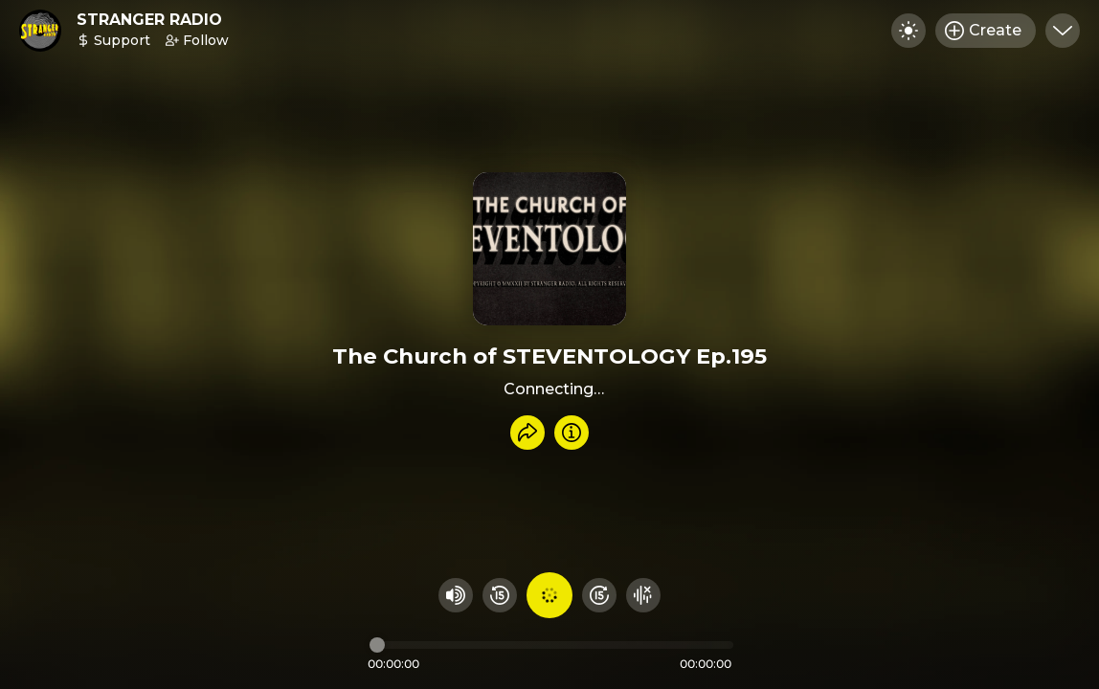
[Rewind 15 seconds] (499, 595)
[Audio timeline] (551, 645)
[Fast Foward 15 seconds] (599, 595)
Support (113, 40)
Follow (197, 40)
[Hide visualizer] (643, 595)
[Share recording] (527, 432)
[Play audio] (549, 595)
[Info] (571, 432)
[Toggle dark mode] (908, 30)
